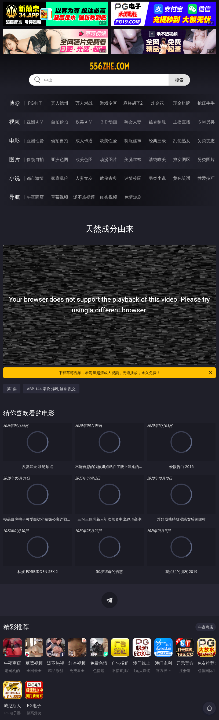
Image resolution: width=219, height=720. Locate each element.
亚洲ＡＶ (35, 122)
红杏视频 (108, 197)
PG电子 (35, 103)
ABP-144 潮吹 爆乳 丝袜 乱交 (51, 388)
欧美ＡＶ (84, 122)
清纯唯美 (157, 159)
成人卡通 (84, 141)
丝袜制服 (157, 122)
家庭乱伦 (59, 178)
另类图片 (206, 159)
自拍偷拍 (59, 122)
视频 (14, 121)
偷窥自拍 (35, 159)
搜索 (179, 80)
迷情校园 (132, 178)
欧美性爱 (108, 141)
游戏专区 (108, 103)
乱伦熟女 (181, 141)
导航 (14, 196)
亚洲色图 (59, 159)
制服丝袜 (132, 141)
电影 (14, 140)
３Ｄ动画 (108, 122)
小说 (14, 178)
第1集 (12, 388)
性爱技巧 (206, 178)
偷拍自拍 (59, 141)
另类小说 (157, 178)
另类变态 (206, 141)
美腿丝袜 (132, 159)
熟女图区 (181, 159)
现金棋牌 (181, 103)
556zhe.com (109, 66)
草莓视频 (59, 197)
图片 (14, 159)
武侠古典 (108, 178)
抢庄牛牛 (206, 103)
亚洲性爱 (35, 141)
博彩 (14, 103)
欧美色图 (84, 159)
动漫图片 (108, 159)
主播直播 (181, 122)
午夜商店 (35, 197)
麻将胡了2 (133, 103)
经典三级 (157, 141)
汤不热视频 (84, 197)
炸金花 (157, 103)
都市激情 (35, 178)
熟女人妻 (132, 122)
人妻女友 (84, 178)
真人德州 (59, 103)
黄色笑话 (181, 178)
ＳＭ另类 (206, 122)
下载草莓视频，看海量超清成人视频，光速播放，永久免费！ (136, 373)
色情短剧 (132, 197)
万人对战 (84, 103)
